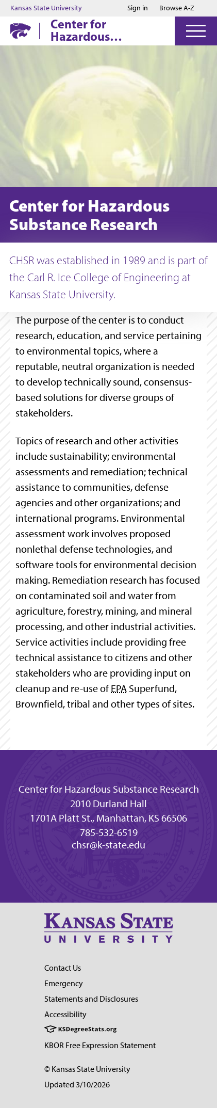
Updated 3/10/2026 (77, 1084)
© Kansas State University (87, 1069)
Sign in (137, 8)
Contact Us (62, 968)
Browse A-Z (176, 8)
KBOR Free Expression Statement (100, 1045)
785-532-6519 (109, 832)
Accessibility (65, 1014)
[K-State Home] (20, 30)
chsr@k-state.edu (108, 845)
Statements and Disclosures (91, 999)
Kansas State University (46, 8)
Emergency (63, 983)
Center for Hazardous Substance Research (105, 30)
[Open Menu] (196, 31)
